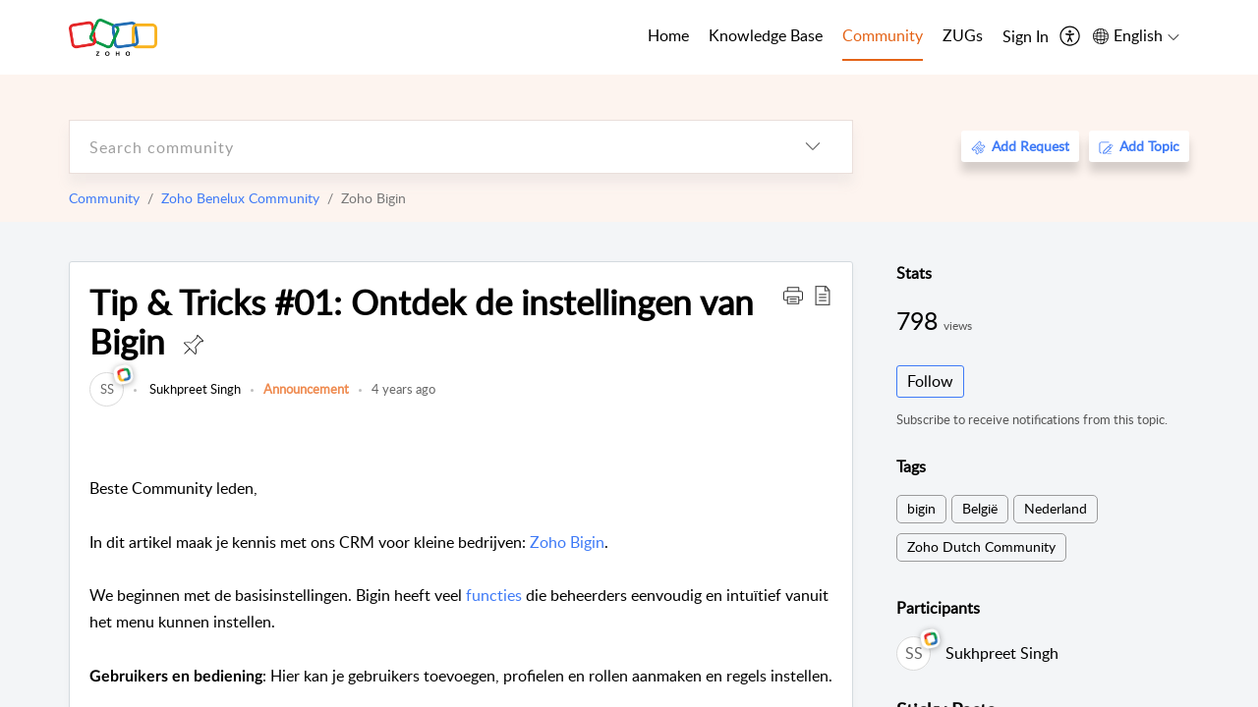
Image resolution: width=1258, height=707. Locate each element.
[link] (106, 389)
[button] (793, 294)
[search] (421, 147)
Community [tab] (882, 35)
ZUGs (963, 35)
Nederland (1055, 508)
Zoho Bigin (567, 542)
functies (494, 595)
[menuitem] (1025, 37)
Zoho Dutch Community (981, 546)
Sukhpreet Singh (193, 389)
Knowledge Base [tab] (766, 35)
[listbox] (812, 147)
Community (104, 198)
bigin (921, 508)
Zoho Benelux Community (240, 198)
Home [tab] (668, 35)
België (980, 508)
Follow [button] (930, 381)
